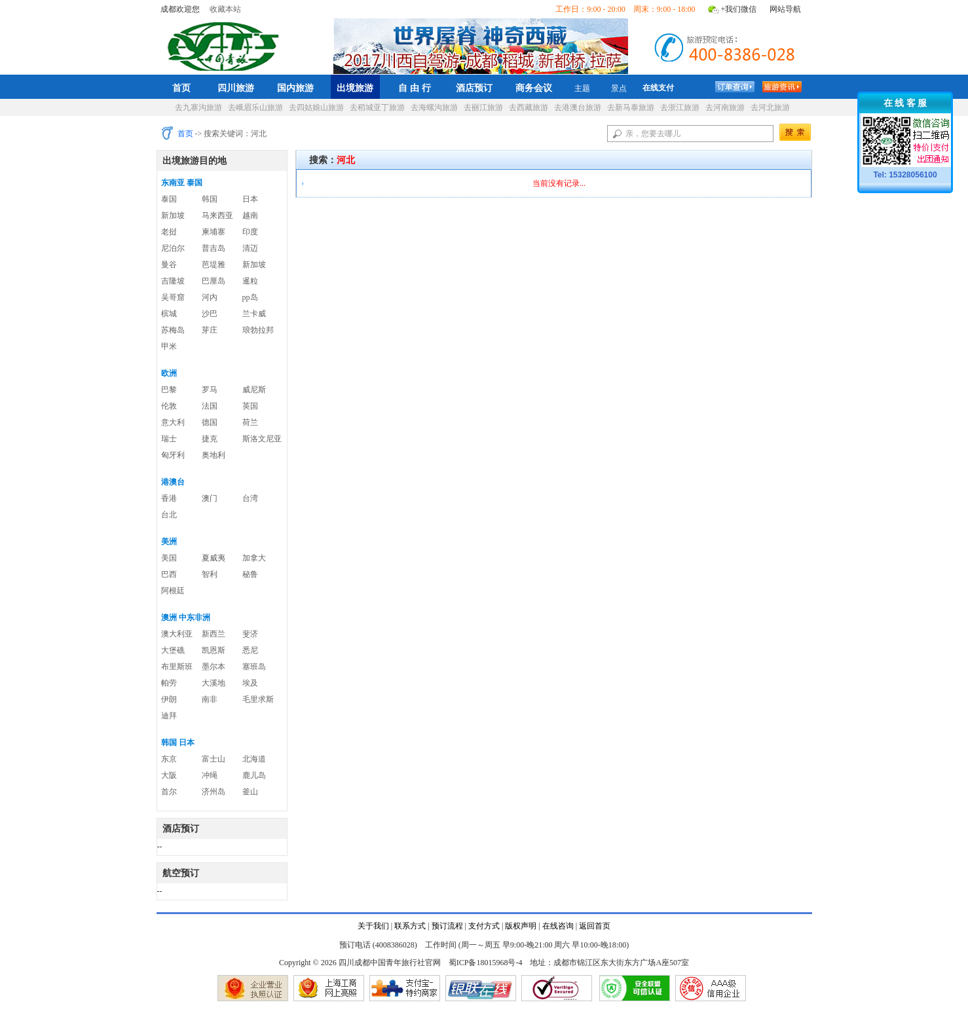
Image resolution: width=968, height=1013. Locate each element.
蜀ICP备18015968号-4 (486, 962)
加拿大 (254, 557)
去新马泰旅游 (630, 107)
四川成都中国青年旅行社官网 (226, 44)
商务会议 (533, 88)
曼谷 (169, 264)
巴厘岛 (213, 280)
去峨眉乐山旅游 (255, 107)
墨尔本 (213, 666)
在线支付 (658, 87)
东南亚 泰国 (181, 182)
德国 (209, 422)
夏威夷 (213, 557)
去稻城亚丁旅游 (377, 107)
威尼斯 (254, 389)
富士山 (213, 759)
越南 (250, 215)
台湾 (250, 498)
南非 (209, 699)
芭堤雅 (213, 264)
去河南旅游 (725, 107)
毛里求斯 (258, 699)
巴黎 (169, 389)
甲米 (169, 346)
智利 (209, 574)
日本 (250, 199)
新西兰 (213, 633)
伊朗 (169, 699)
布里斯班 (177, 666)
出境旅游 (355, 88)
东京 (169, 759)
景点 (619, 88)
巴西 (169, 574)
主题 (582, 88)
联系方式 (410, 925)
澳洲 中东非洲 (185, 617)
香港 (169, 498)
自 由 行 (414, 88)
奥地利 (213, 455)
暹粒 (250, 280)
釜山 (250, 791)
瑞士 (169, 438)
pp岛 (250, 297)
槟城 (169, 313)
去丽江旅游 (483, 107)
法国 (209, 406)
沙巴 (209, 313)
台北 (169, 514)
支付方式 (484, 925)
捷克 (209, 438)
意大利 (173, 422)
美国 (169, 557)
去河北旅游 (770, 107)
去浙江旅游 (679, 107)
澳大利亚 (177, 633)
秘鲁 (250, 574)
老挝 (169, 231)
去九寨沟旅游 (198, 107)
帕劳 (169, 683)
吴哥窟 (173, 297)
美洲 (169, 541)
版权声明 (520, 925)
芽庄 (209, 330)
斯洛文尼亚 (262, 438)
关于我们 (373, 925)
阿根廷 (173, 590)
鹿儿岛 (254, 775)
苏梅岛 (173, 330)
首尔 (169, 791)
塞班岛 (254, 666)
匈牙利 (173, 455)
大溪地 (213, 683)
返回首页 (594, 925)
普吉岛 (213, 248)
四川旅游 (235, 88)
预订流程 (447, 925)
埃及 (250, 683)
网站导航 (785, 9)
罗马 (209, 389)
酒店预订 (474, 88)
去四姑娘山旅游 (316, 107)
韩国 (209, 199)
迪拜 (169, 715)
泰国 (169, 199)
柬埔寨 (213, 231)
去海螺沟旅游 (434, 107)
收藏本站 (225, 9)
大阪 (169, 775)
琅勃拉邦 (258, 330)
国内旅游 (295, 88)
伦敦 (169, 406)
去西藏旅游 (528, 107)
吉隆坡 (173, 280)
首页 (181, 88)
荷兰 (250, 422)
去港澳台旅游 (577, 107)
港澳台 (173, 482)
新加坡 (173, 215)
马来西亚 (217, 215)
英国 (250, 406)
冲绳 (209, 775)
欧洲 (169, 373)
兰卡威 (254, 313)
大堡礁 (173, 650)
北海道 (254, 759)
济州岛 (213, 791)
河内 (209, 297)
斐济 (250, 633)
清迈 (250, 248)
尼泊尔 (173, 248)
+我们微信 (739, 9)
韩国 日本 (178, 742)
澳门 (209, 498)
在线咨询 (558, 925)
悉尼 (250, 650)
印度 (250, 231)
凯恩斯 (213, 650)
